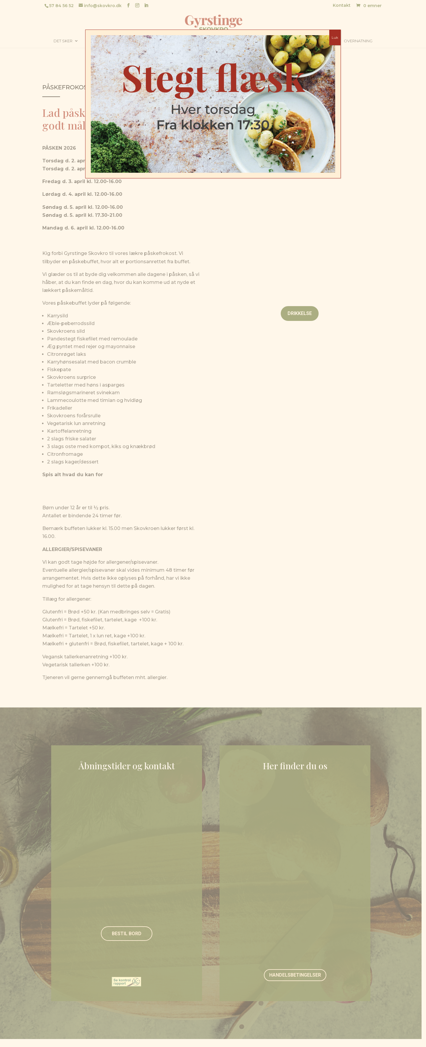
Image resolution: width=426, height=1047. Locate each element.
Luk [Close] (335, 37)
